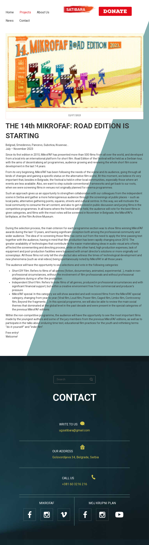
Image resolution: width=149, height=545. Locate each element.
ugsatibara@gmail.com (74, 430)
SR (139, 12)
